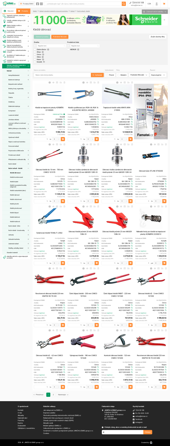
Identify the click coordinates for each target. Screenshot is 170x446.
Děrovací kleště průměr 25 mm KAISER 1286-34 (117, 233)
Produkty (23, 11)
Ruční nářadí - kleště (15, 168)
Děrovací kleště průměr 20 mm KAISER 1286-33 (83, 233)
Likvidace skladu (13, 119)
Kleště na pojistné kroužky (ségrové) (18, 186)
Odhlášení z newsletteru (26, 428)
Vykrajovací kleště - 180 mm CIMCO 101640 (83, 356)
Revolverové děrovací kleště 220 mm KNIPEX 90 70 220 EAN (151, 356)
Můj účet (9, 11)
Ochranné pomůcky (14, 133)
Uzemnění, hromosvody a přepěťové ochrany (13, 36)
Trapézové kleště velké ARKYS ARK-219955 (117, 109)
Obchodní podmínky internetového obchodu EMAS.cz (62, 415)
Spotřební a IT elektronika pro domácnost (14, 56)
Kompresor (12, 111)
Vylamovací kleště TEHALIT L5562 (49, 233)
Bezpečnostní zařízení (15, 84)
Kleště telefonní (15, 217)
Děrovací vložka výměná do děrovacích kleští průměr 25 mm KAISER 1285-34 (117, 171)
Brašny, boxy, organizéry (15, 88)
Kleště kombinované (16, 177)
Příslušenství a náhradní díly (17, 159)
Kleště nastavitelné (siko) (18, 190)
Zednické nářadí (13, 244)
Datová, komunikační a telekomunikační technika (13, 46)
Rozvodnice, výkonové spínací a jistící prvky (14, 31)
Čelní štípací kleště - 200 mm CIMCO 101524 (83, 295)
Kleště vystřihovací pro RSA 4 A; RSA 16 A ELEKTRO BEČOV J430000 (83, 109)
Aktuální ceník (48, 423)
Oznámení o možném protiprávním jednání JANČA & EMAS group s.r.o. (68, 431)
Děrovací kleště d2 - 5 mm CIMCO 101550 (151, 295)
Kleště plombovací (16, 208)
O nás (20, 413)
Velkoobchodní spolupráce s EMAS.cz (56, 428)
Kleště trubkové (15, 221)
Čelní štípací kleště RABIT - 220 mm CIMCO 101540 (117, 295)
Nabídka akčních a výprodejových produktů (15, 257)
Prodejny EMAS (26, 4)
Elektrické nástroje (14, 106)
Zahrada (11, 235)
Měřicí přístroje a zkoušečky (17, 128)
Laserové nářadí (13, 115)
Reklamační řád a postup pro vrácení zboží (58, 418)
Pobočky (21, 420)
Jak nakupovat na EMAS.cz (52, 410)
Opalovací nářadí (13, 137)
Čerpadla (11, 93)
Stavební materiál (12, 252)
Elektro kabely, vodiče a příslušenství (12, 26)
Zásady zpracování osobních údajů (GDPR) (58, 420)
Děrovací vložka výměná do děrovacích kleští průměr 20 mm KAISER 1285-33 (83, 171)
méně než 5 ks (59, 114)
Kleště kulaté (14, 181)
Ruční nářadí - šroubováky (16, 230)
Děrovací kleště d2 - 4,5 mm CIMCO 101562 (49, 356)
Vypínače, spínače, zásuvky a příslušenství (14, 16)
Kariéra (20, 423)
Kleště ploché (14, 204)
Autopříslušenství (13, 75)
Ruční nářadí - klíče (14, 226)
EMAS (35, 11)
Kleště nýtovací (15, 195)
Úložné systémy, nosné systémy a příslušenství (12, 41)
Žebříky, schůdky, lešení (15, 248)
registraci (42, 127)
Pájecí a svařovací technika (16, 142)
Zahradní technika (14, 239)
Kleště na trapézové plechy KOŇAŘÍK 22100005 (49, 109)
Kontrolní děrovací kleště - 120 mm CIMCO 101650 (117, 356)
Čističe (10, 97)
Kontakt (20, 410)
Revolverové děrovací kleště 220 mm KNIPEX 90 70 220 (49, 295)
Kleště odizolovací (16, 199)
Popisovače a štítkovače (16, 150)
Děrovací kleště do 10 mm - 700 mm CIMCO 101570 (49, 171)
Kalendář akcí (22, 418)
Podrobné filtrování (60, 37)
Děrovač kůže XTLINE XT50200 (151, 171)
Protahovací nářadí (14, 155)
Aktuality (21, 415)
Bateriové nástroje (14, 80)
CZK (149, 4)
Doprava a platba (49, 413)
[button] (164, 19)
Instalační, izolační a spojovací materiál (14, 61)
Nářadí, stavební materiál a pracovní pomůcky (14, 66)
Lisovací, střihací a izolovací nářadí (17, 124)
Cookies (46, 433)
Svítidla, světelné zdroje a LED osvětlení (14, 21)
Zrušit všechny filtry (158, 37)
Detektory (11, 102)
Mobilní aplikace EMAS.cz (52, 426)
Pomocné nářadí (13, 146)
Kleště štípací (14, 212)
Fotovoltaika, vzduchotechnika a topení (14, 51)
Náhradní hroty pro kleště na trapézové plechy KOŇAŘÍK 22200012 (150, 233)
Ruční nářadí (12, 164)
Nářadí (9, 71)
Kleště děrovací (15, 173)
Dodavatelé (22, 426)
